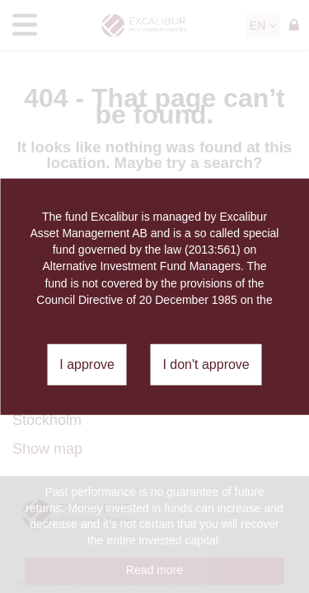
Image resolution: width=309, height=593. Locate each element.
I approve (87, 364)
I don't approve (205, 364)
